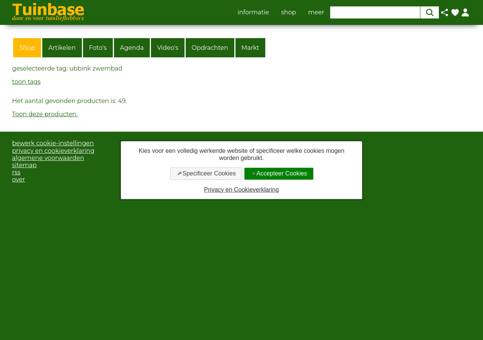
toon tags (26, 81)
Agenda (132, 47)
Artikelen (62, 47)
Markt (250, 47)
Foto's (98, 47)
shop (288, 12)
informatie (253, 12)
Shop (27, 47)
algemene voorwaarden (48, 158)
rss (16, 172)
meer (316, 12)
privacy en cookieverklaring (53, 150)
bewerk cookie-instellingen (53, 143)
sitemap (24, 165)
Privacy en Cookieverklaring (241, 189)
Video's (167, 47)
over (18, 179)
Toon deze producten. (45, 114)
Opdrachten (210, 47)
